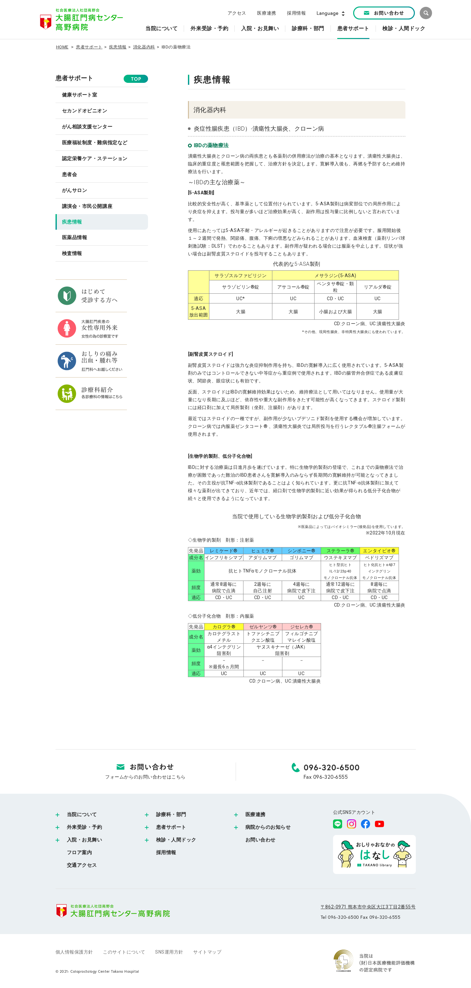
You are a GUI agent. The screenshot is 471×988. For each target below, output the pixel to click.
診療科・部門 (171, 814)
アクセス (237, 13)
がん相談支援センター (87, 127)
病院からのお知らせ (268, 827)
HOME (62, 47)
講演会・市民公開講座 (87, 206)
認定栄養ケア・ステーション (95, 158)
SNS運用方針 (169, 952)
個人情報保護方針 (74, 952)
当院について (82, 814)
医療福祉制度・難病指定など (95, 143)
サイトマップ (207, 952)
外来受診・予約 (84, 827)
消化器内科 (144, 47)
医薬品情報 (74, 237)
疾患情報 (118, 47)
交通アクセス (82, 865)
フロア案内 (79, 852)
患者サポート (89, 47)
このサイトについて (124, 952)
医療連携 (266, 13)
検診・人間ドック (176, 840)
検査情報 (72, 253)
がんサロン (74, 190)
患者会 (69, 174)
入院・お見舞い (84, 840)
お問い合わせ (260, 840)
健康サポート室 (79, 95)
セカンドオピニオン (84, 111)
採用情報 (296, 13)
